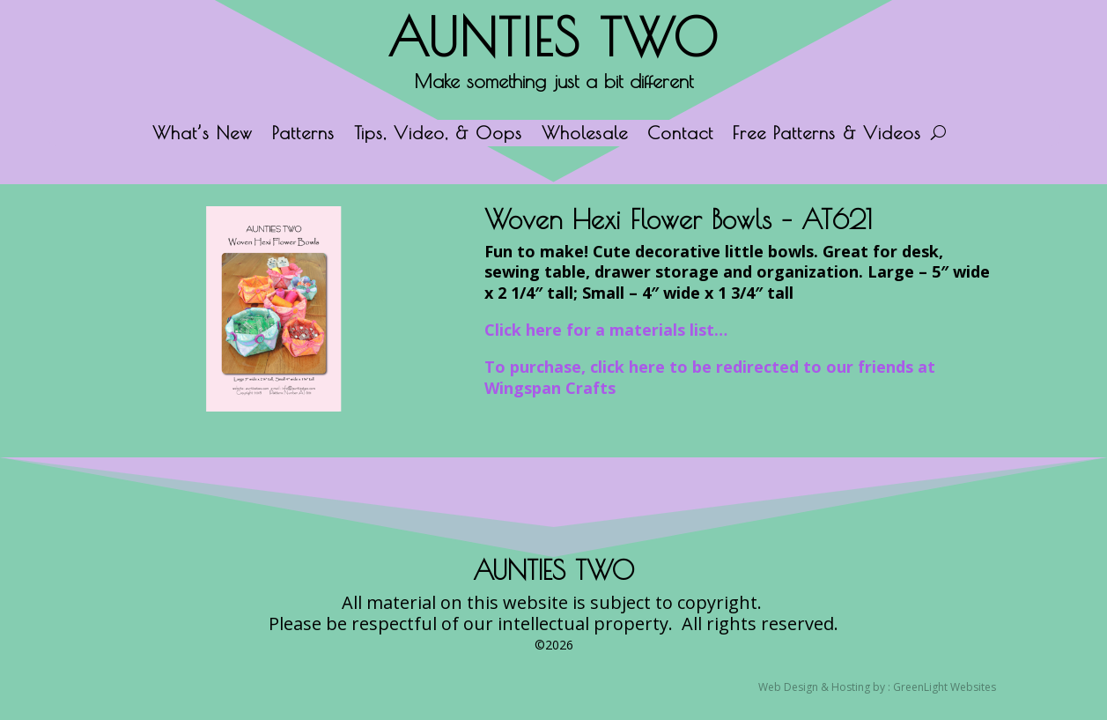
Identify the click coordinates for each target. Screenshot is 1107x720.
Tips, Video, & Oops (438, 135)
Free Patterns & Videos (827, 135)
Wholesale (585, 135)
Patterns (303, 135)
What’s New (202, 135)
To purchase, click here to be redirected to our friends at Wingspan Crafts (709, 377)
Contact (680, 135)
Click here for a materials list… (605, 329)
